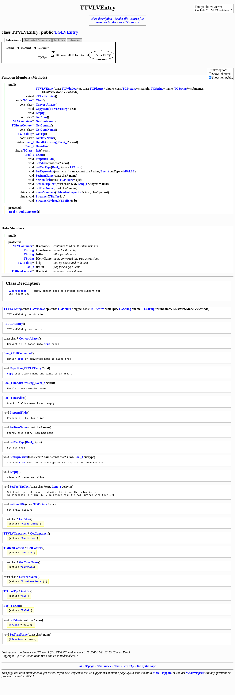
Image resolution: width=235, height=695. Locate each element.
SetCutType (43, 167)
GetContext (43, 125)
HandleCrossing (46, 142)
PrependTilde (44, 158)
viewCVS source (129, 22)
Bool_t (29, 142)
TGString (157, 88)
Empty (40, 113)
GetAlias (41, 117)
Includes (59, 40)
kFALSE (75, 167)
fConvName (27, 579)
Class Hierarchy (124, 681)
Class (39, 100)
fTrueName (27, 594)
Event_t (63, 142)
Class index (104, 681)
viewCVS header (106, 22)
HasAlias (41, 146)
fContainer (28, 549)
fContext (26, 564)
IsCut (39, 154)
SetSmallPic (43, 179)
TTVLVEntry (45, 88)
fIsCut (25, 624)
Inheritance (13, 40)
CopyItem (42, 108)
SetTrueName (45, 188)
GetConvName (45, 129)
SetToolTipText (45, 184)
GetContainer (45, 121)
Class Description (23, 283)
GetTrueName (45, 138)
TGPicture (97, 88)
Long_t (82, 184)
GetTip (40, 133)
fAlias (25, 534)
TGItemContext (22, 125)
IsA (38, 150)
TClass (27, 100)
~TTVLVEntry (45, 96)
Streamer (42, 196)
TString (29, 250)
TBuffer (54, 196)
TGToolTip (25, 133)
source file (137, 18)
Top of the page (146, 681)
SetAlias (41, 163)
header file (121, 18)
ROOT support (162, 688)
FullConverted (28, 211)
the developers (195, 688)
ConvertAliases (45, 104)
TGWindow (69, 88)
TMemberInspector (69, 192)
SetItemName (44, 175)
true (47, 347)
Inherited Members (37, 40)
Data (34, 534)
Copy (10, 378)
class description (101, 18)
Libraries (74, 40)
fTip (23, 609)
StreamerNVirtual (47, 200)
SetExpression (45, 171)
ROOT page (86, 681)
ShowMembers (45, 192)
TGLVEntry (66, 32)
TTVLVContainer (20, 121)
